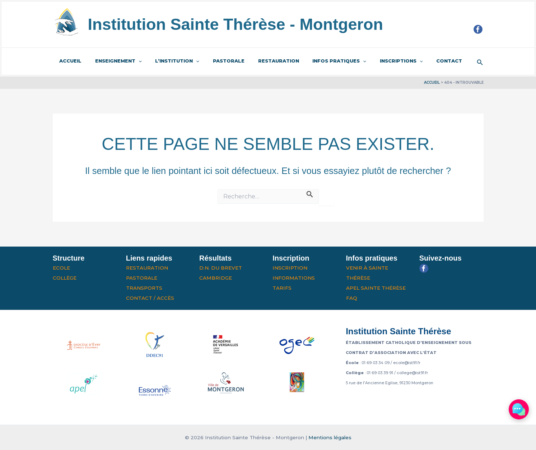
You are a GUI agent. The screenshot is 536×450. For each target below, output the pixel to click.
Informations (293, 278)
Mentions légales (329, 437)
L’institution (167, 61)
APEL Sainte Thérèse (376, 288)
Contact (418, 61)
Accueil (68, 61)
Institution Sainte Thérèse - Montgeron (235, 24)
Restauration (259, 61)
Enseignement (112, 61)
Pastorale (214, 61)
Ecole (61, 268)
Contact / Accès (150, 298)
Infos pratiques (316, 61)
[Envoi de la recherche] (309, 193)
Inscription (289, 268)
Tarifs (282, 288)
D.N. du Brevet (220, 268)
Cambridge (215, 278)
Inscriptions (374, 61)
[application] (132, 61)
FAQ (351, 298)
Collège (64, 278)
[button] (480, 61)
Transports (144, 288)
